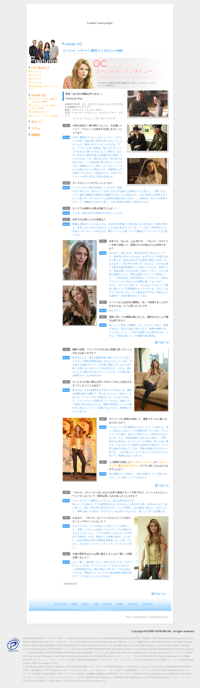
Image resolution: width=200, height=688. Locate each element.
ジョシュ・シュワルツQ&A (44, 116)
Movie (120, 603)
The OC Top (60, 603)
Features (132, 603)
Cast (95, 603)
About (85, 603)
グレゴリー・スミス (141, 462)
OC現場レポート (39, 112)
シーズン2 (36, 75)
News (74, 603)
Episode (107, 603)
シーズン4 (36, 82)
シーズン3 (36, 79)
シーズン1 (36, 71)
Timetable (147, 603)
